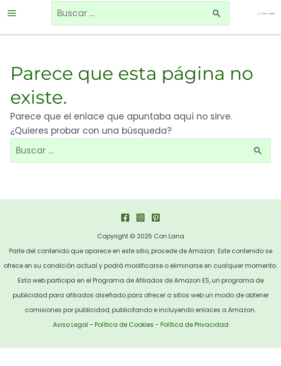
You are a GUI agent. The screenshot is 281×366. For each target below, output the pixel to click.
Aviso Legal (70, 324)
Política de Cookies (124, 324)
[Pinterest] (155, 217)
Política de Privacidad (194, 324)
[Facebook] (125, 217)
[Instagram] (140, 217)
